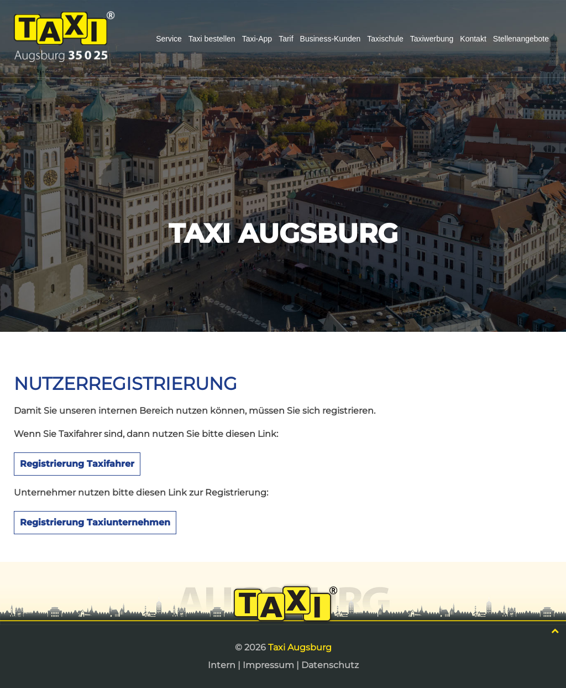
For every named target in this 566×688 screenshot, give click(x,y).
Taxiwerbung (432, 38)
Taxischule (385, 38)
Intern (221, 665)
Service (169, 38)
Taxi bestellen (211, 38)
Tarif (286, 38)
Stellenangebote (521, 38)
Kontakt (473, 38)
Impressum (268, 665)
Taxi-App (257, 38)
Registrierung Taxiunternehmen (95, 522)
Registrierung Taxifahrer (77, 463)
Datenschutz (330, 665)
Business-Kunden (330, 38)
